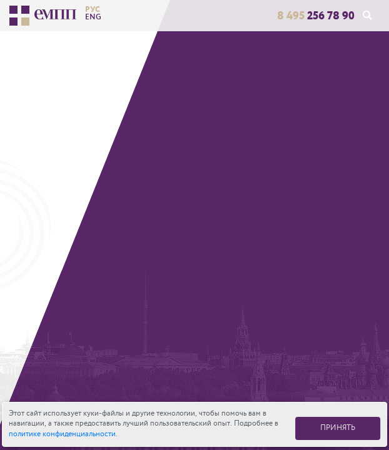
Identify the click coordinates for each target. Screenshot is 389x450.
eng (93, 17)
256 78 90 (316, 15)
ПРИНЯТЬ (337, 427)
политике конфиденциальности (62, 434)
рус (92, 9)
